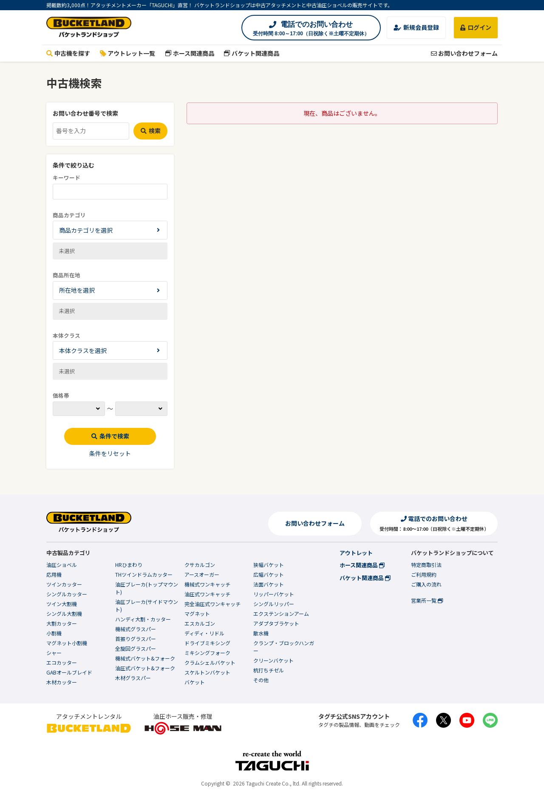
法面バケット (268, 584)
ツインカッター (64, 584)
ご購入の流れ (426, 584)
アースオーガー (201, 574)
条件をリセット (110, 453)
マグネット (197, 613)
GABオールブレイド (69, 672)
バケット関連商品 (252, 53)
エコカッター (61, 662)
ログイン (475, 27)
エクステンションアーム (281, 613)
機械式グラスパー (135, 628)
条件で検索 (110, 436)
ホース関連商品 (189, 53)
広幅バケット (268, 574)
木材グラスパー (133, 677)
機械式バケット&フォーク (145, 658)
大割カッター (61, 623)
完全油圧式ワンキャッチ (212, 603)
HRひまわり (128, 564)
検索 (151, 130)
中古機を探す (68, 53)
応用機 (54, 574)
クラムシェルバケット (209, 662)
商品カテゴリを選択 (86, 230)
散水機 (261, 633)
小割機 (54, 633)
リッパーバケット (273, 594)
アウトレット (356, 553)
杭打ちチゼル (268, 670)
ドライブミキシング (207, 642)
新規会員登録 (416, 27)
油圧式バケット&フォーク (145, 668)
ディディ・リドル (204, 633)
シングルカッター (66, 594)
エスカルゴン (199, 623)
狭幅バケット (268, 564)
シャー (54, 652)
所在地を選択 (77, 290)
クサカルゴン (199, 564)
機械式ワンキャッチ (207, 584)
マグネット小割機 (66, 642)
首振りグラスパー (135, 638)
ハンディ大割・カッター (143, 619)
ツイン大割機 (61, 603)
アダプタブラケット (276, 623)
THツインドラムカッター (144, 574)
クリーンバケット (273, 660)
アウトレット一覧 (128, 53)
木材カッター (61, 682)
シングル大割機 (64, 613)
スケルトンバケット (207, 672)
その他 (261, 679)
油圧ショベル (61, 564)
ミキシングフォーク (207, 652)
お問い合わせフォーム (464, 53)
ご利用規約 (423, 574)
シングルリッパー (273, 603)
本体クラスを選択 (83, 350)
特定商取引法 (426, 564)
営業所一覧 (427, 600)
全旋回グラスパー (135, 648)
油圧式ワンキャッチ (207, 594)
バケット (194, 682)
